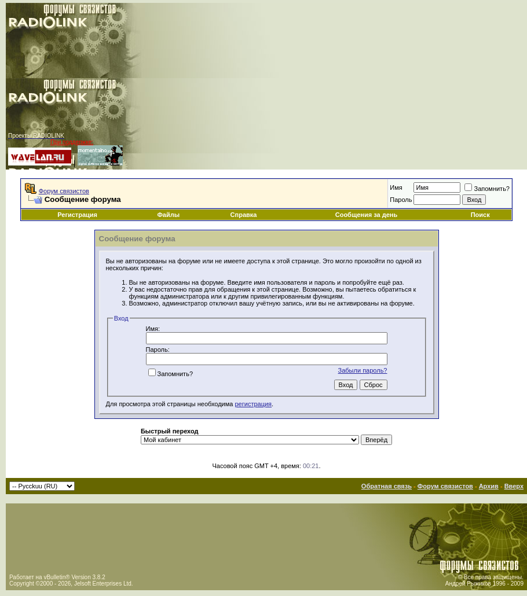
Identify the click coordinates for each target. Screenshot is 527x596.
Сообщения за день (366, 214)
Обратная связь (386, 486)
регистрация (253, 403)
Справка (243, 214)
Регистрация (77, 214)
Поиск (480, 214)
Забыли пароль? (362, 370)
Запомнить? (487, 188)
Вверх (514, 486)
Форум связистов (64, 190)
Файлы (168, 214)
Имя (396, 187)
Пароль (401, 199)
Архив (489, 486)
